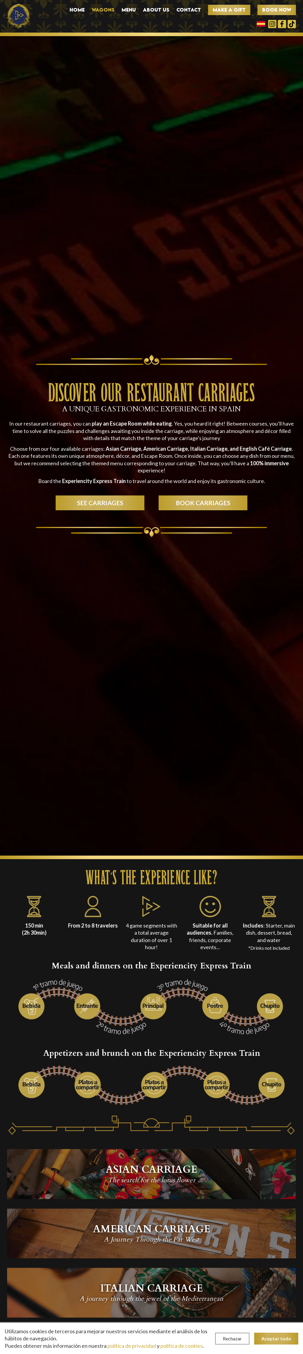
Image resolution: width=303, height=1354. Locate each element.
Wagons (103, 10)
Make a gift (229, 10)
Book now (276, 10)
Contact (188, 10)
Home (77, 10)
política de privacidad (131, 1345)
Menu (129, 10)
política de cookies (181, 1345)
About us (156, 10)
